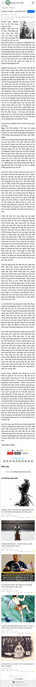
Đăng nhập (9, 472)
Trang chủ (4, 8)
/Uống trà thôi (18, 682)
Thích (10, 453)
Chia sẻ (12, 8)
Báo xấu (25, 453)
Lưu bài (17, 453)
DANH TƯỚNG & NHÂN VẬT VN (25, 17)
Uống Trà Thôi (17, 3)
